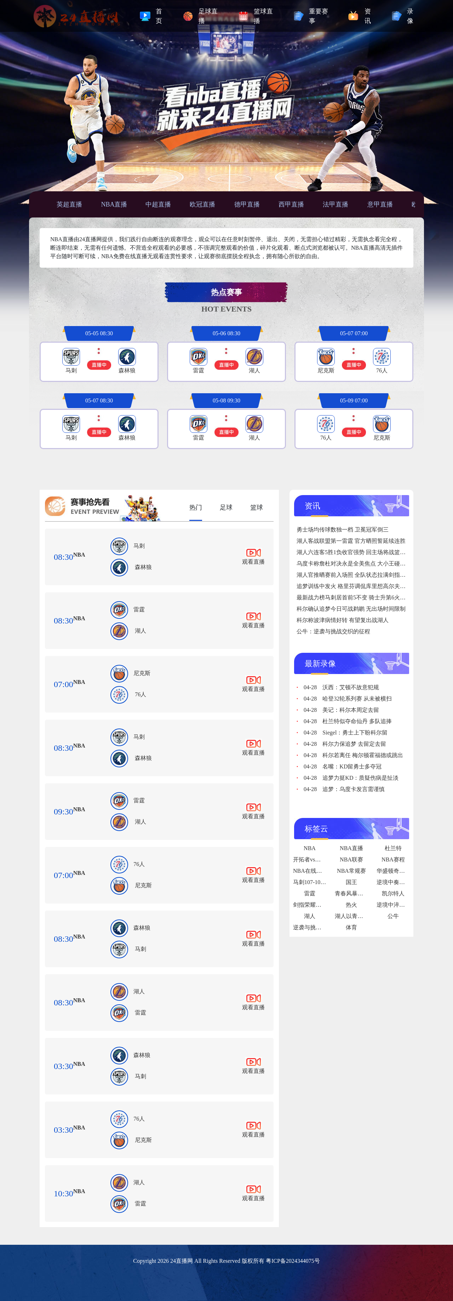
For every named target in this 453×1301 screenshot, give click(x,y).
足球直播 (208, 16)
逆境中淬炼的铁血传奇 (405, 905)
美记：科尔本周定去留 (341, 710)
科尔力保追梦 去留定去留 (345, 744)
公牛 (393, 916)
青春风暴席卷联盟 (357, 893)
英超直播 (69, 204)
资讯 (368, 16)
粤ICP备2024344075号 (293, 1261)
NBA (79, 555)
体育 (351, 927)
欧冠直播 (202, 204)
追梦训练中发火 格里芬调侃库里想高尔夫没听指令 (360, 586)
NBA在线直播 (310, 871)
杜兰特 (393, 848)
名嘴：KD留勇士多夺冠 (343, 766)
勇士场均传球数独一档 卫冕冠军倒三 (343, 530)
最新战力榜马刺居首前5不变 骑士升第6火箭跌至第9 (361, 597)
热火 (351, 905)
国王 (351, 882)
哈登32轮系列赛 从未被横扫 (348, 699)
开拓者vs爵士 (309, 859)
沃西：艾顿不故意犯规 (341, 687)
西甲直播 (291, 204)
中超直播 (158, 204)
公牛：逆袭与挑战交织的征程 (333, 631)
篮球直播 (263, 16)
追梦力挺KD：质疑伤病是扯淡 (351, 778)
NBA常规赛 (351, 871)
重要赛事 (318, 16)
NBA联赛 (351, 859)
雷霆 (139, 609)
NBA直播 (114, 204)
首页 (159, 16)
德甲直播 (247, 204)
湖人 (140, 631)
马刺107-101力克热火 (319, 882)
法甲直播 (335, 204)
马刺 (139, 546)
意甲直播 (380, 204)
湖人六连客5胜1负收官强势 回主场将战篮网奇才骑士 (362, 552)
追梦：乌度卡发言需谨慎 (344, 789)
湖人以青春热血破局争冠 (366, 916)
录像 (410, 16)
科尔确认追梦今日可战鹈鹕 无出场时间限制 (351, 609)
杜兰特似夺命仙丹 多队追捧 (348, 721)
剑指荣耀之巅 (310, 905)
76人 (140, 694)
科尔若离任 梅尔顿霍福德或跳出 (353, 755)
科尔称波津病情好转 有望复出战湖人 (343, 620)
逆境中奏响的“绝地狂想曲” (410, 882)
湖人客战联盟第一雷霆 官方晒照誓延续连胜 (351, 541)
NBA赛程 (393, 859)
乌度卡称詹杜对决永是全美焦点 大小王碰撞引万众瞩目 (365, 564)
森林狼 (143, 567)
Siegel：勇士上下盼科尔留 (346, 733)
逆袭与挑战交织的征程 (321, 927)
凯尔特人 (393, 893)
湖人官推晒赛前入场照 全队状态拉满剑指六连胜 (357, 575)
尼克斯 (141, 673)
